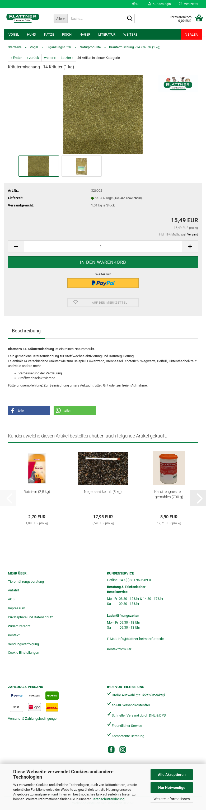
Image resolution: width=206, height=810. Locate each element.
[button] (136, 4)
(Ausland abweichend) (128, 198)
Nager (84, 34)
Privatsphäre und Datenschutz (30, 617)
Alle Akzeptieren (172, 775)
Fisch (67, 34)
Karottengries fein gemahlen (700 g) (169, 494)
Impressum (16, 608)
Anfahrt (13, 590)
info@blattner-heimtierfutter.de (141, 639)
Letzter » (67, 58)
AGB (11, 599)
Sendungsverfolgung (23, 644)
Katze (49, 34)
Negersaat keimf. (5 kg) (103, 491)
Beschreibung (26, 330)
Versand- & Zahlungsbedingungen (33, 718)
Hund (31, 34)
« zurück (33, 58)
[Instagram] (123, 749)
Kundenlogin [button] (159, 4)
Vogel (13, 34)
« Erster (16, 58)
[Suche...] (61, 18)
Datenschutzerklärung (107, 799)
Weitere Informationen (171, 799)
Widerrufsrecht (19, 626)
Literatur (106, 34)
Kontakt (14, 635)
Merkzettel (188, 4)
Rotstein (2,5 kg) (37, 491)
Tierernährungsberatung (26, 581)
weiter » (50, 58)
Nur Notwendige (171, 787)
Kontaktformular (119, 649)
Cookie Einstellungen (23, 652)
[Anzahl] (103, 246)
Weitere (130, 34)
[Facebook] (111, 749)
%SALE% (191, 34)
